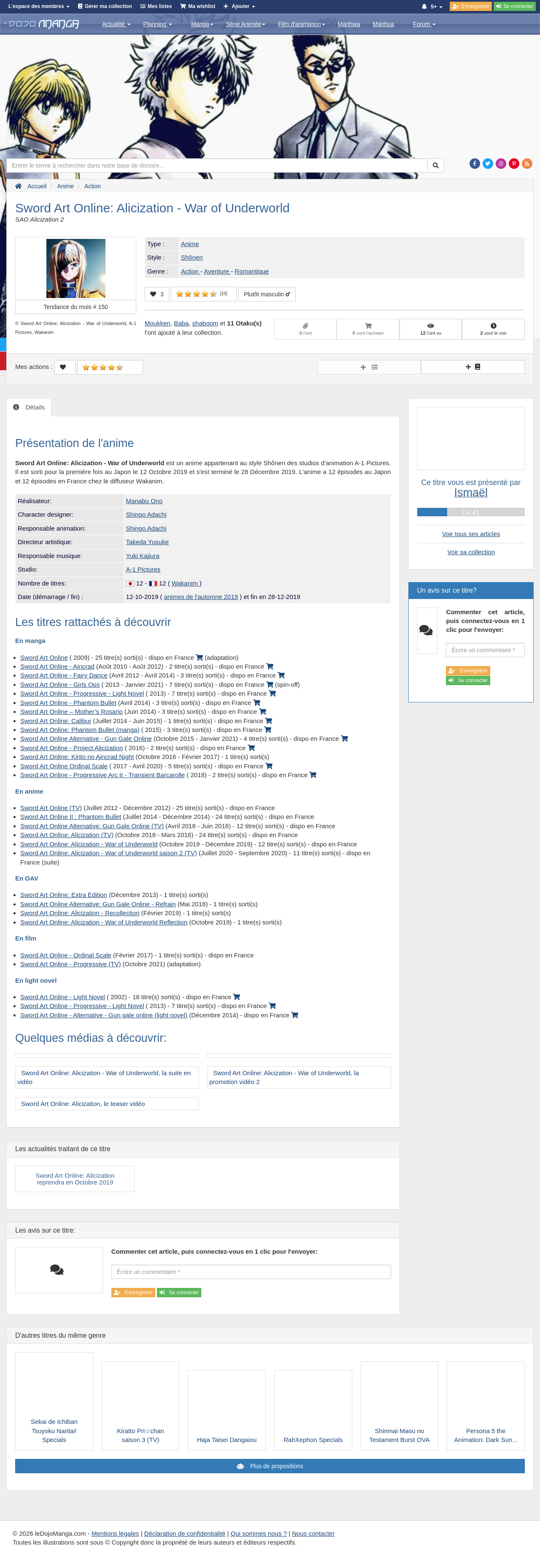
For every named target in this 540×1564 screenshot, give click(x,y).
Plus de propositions (275, 1466)
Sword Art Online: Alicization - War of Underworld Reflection (103, 922)
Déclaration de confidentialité (185, 1533)
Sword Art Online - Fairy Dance (64, 675)
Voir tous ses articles (471, 533)
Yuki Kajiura (142, 555)
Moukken (157, 323)
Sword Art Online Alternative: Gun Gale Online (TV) (92, 825)
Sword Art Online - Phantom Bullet (68, 702)
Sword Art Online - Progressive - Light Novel (82, 693)
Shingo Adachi (146, 514)
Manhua (383, 24)
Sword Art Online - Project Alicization (71, 747)
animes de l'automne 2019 (201, 596)
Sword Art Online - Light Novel (62, 996)
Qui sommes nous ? (259, 1533)
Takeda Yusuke (147, 541)
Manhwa (349, 24)
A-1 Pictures (143, 569)
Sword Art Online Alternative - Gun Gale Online (86, 738)
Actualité (116, 24)
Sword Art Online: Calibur (55, 720)
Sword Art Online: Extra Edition (63, 894)
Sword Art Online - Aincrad (57, 666)
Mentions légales (115, 1533)
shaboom (205, 323)
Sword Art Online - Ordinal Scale (65, 955)
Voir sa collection (471, 552)
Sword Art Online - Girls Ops (60, 684)
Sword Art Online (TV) (51, 807)
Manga (202, 24)
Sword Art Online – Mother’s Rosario (71, 711)
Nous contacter (313, 1533)
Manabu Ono (144, 500)
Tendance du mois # (75, 307)
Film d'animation (301, 24)
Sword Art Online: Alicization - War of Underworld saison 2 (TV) (108, 853)
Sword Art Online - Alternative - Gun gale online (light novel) (103, 1015)
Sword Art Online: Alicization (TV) (66, 834)
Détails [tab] (34, 407)
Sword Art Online (44, 657)
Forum (424, 24)
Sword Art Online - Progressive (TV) (70, 964)
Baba (181, 323)
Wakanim (186, 583)
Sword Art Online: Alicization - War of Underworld (88, 844)
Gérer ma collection (108, 6)
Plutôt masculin (267, 294)
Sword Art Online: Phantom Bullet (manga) (80, 729)
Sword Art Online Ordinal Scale (64, 766)
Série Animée (245, 24)
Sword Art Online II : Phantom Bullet (70, 816)
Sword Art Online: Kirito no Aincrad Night (77, 756)
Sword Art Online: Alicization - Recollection (80, 912)
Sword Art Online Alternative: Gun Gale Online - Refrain (98, 904)
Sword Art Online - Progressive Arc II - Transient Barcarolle (102, 774)
